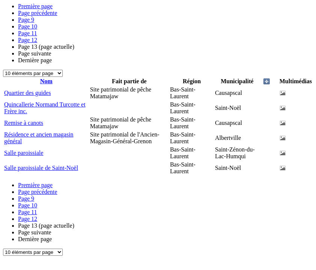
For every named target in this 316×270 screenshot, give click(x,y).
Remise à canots (23, 123)
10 (27, 26)
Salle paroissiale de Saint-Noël (41, 168)
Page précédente (37, 13)
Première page (35, 6)
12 (27, 40)
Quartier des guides (27, 93)
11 (27, 33)
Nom (46, 81)
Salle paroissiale (23, 153)
